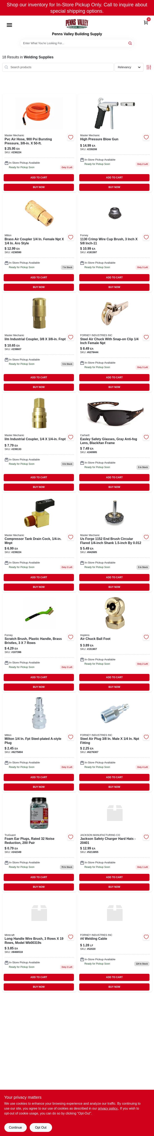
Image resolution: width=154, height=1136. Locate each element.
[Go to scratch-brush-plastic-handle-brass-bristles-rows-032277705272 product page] (39, 643)
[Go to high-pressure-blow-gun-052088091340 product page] (115, 143)
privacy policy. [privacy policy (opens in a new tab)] (108, 1108)
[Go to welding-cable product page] (115, 942)
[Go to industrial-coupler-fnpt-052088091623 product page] (39, 343)
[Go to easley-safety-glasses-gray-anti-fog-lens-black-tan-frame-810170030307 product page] (115, 443)
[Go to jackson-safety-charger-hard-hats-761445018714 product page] (115, 843)
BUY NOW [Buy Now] (39, 187)
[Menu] (9, 25)
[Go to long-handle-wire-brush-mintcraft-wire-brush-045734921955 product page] (39, 942)
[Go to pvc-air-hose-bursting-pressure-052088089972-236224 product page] (39, 143)
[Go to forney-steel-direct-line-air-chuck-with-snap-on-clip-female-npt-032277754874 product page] (115, 343)
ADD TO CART (38, 177)
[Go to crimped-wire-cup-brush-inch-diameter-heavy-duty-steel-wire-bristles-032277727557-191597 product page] (115, 243)
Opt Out (40, 1127)
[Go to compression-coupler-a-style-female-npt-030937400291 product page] (39, 743)
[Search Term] (77, 43)
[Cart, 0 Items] (146, 22)
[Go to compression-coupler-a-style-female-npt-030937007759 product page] (39, 243)
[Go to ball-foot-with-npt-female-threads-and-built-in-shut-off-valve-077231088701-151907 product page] (115, 643)
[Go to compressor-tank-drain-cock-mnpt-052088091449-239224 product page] (39, 543)
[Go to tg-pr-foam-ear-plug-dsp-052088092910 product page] (39, 843)
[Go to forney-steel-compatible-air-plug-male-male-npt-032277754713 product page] (115, 743)
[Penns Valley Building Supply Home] (77, 23)
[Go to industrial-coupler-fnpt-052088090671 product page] (39, 443)
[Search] (130, 43)
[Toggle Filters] (148, 67)
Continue (15, 1127)
